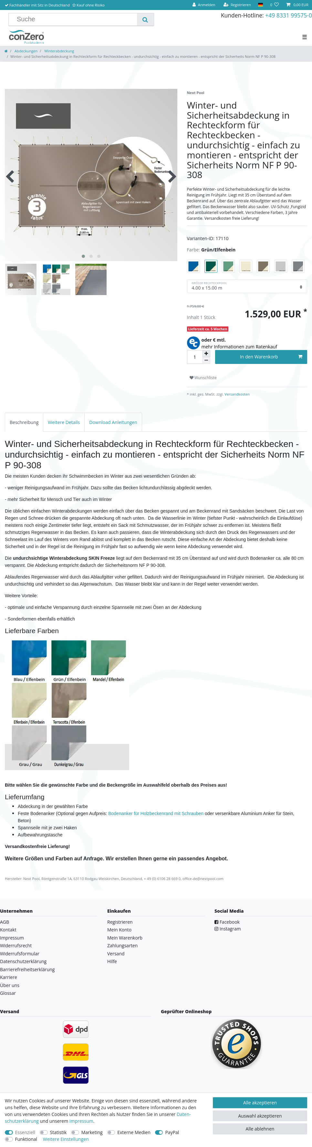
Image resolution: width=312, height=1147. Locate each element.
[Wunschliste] (274, 5)
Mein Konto (119, 930)
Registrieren (120, 922)
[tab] (24, 422)
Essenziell (25, 1132)
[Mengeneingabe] (195, 357)
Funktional (26, 1139)
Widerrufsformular (19, 954)
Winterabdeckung (58, 50)
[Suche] (145, 19)
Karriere (8, 977)
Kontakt (8, 930)
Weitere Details (64, 422)
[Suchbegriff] (75, 19)
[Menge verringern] (206, 360)
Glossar (8, 993)
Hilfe (112, 961)
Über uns (9, 985)
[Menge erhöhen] (206, 353)
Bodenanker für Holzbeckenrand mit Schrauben (155, 813)
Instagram (227, 929)
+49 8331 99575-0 (288, 15)
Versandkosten (237, 394)
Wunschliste (203, 377)
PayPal (172, 1132)
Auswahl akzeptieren (260, 1116)
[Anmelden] (204, 5)
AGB (4, 922)
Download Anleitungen (113, 422)
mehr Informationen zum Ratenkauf (239, 347)
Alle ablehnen (260, 1129)
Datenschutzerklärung (23, 961)
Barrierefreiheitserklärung (27, 969)
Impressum (12, 938)
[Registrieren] (237, 5)
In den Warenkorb (271, 357)
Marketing (92, 1132)
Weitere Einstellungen (66, 1139)
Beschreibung (24, 422)
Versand (116, 954)
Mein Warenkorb (124, 938)
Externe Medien (134, 1132)
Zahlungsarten (122, 945)
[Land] (260, 5)
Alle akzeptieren (260, 1102)
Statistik (58, 1132)
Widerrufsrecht (16, 945)
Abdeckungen (25, 50)
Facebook (227, 922)
